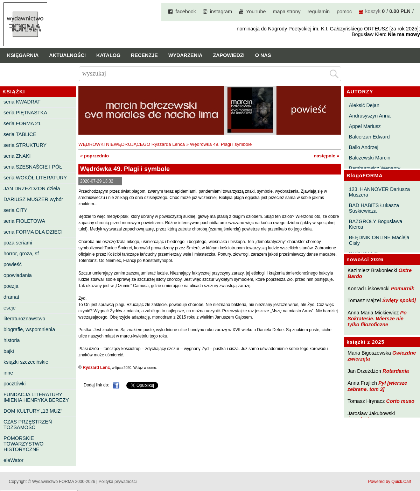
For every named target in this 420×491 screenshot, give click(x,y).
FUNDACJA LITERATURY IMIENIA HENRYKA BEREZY (36, 397)
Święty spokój (399, 300)
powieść (13, 264)
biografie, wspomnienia (29, 329)
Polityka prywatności (118, 481)
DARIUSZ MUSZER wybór (33, 199)
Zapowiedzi (228, 55)
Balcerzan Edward (369, 137)
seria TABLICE (20, 134)
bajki (9, 351)
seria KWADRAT (22, 102)
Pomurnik (402, 288)
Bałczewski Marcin (369, 158)
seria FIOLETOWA (24, 221)
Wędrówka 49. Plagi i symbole (221, 144)
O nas (263, 55)
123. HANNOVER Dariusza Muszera (379, 192)
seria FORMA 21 (22, 123)
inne (8, 373)
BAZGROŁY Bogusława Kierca (375, 224)
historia (12, 340)
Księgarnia (22, 55)
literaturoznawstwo (24, 318)
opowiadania (18, 275)
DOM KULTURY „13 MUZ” (33, 411)
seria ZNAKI (17, 156)
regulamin (319, 11)
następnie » (326, 155)
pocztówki (15, 383)
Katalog (108, 55)
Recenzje (144, 55)
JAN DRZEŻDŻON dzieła (32, 188)
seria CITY (15, 210)
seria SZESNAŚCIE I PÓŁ (33, 167)
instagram (221, 11)
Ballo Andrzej (363, 147)
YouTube (256, 11)
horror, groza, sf (21, 253)
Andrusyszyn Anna (370, 116)
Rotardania (396, 371)
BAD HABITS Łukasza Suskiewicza (374, 208)
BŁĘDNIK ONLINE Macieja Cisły (379, 240)
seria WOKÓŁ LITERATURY (35, 177)
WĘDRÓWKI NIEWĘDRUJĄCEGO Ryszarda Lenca (131, 144)
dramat (11, 297)
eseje (9, 308)
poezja (11, 286)
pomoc (344, 11)
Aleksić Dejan (364, 105)
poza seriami (18, 243)
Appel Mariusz (365, 126)
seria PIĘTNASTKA (25, 112)
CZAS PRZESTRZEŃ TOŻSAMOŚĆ (28, 424)
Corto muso (400, 401)
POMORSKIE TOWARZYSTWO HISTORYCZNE (23, 443)
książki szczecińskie (26, 362)
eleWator (13, 460)
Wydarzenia (185, 55)
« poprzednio (94, 155)
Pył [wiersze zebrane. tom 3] (377, 386)
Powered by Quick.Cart (389, 481)
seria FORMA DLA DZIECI (33, 232)
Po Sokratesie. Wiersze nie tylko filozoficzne (377, 319)
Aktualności (67, 55)
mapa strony (287, 11)
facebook (185, 11)
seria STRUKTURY (25, 145)
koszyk (372, 11)
